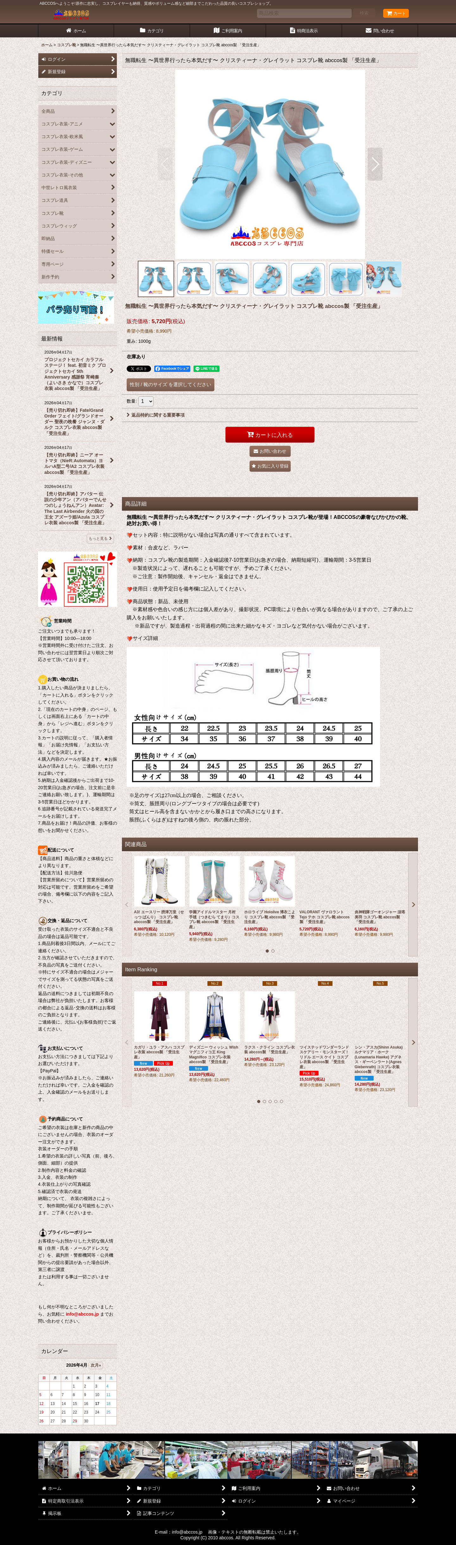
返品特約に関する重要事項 (156, 415)
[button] (165, 164)
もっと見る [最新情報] (100, 538)
